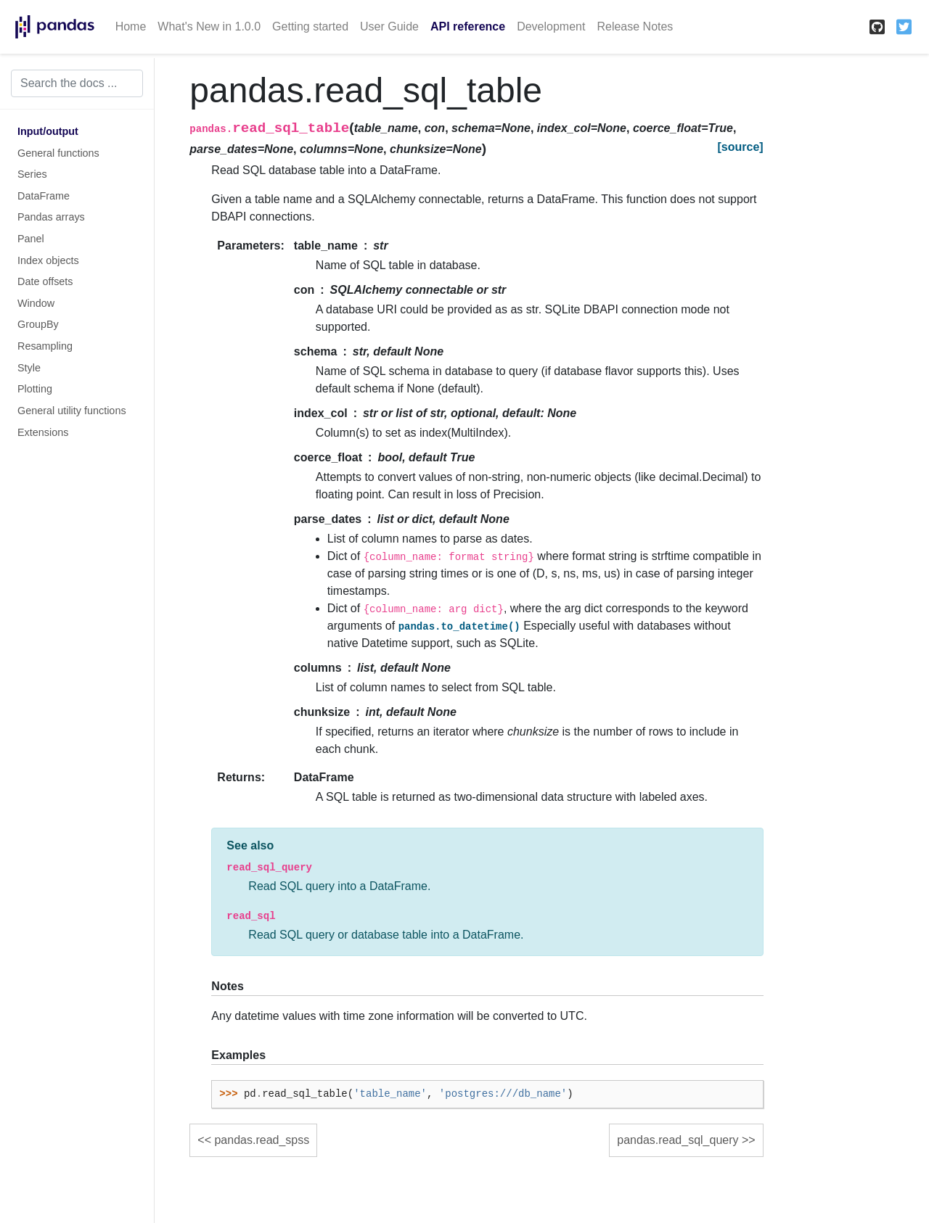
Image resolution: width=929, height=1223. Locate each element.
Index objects (48, 260)
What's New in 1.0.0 (209, 26)
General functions (58, 153)
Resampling (45, 346)
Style (29, 368)
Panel (30, 238)
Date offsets (45, 281)
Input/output (47, 131)
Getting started (310, 26)
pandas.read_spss (261, 1140)
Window (35, 303)
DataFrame (43, 196)
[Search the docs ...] (77, 83)
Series (32, 174)
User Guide (389, 26)
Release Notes (635, 26)
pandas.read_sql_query (677, 1140)
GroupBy (38, 324)
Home (131, 26)
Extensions (42, 432)
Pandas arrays (51, 217)
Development (551, 26)
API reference (467, 26)
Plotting (34, 389)
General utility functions (71, 410)
